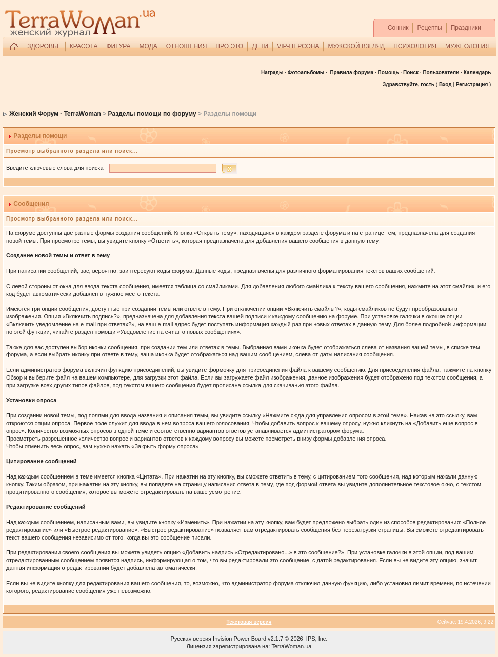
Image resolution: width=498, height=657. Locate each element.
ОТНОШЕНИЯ (186, 46)
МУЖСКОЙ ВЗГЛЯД (356, 46)
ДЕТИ (260, 46)
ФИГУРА (118, 46)
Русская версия (191, 638)
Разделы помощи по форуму (152, 113)
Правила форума (351, 72)
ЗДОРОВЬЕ (44, 46)
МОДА (148, 46)
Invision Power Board (239, 638)
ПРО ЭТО (229, 46)
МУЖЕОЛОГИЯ (467, 46)
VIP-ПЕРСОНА (298, 46)
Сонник (398, 27)
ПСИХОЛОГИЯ (414, 46)
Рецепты (429, 27)
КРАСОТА (84, 46)
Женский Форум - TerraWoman (55, 113)
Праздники (466, 27)
